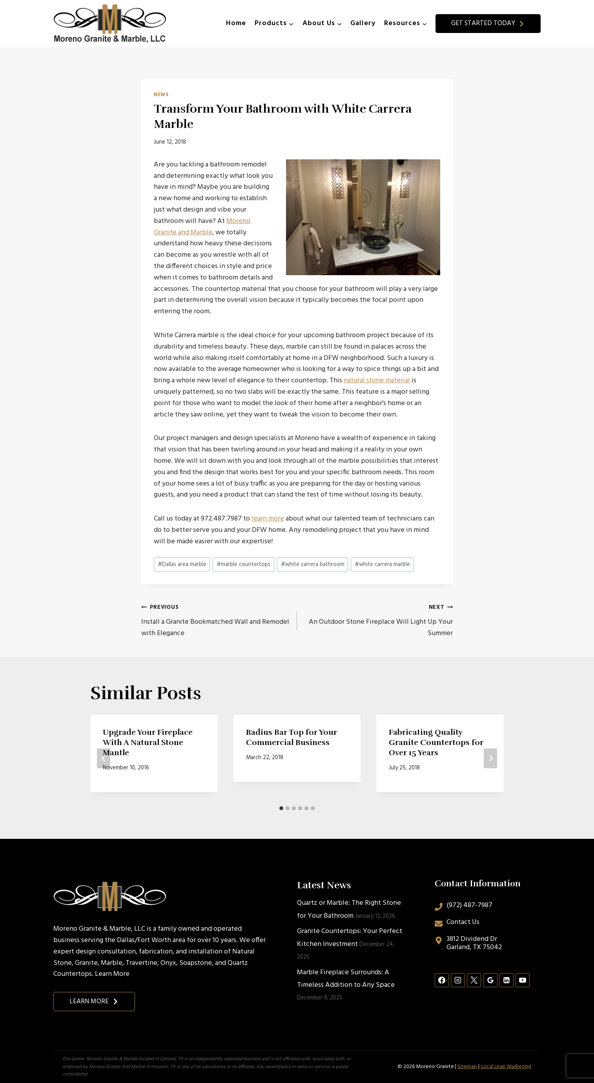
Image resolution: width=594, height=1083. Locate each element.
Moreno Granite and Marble (202, 227)
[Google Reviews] (490, 980)
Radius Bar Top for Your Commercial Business (291, 737)
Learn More (112, 974)
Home (236, 23)
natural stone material (377, 380)
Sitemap (467, 1066)
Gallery (362, 23)
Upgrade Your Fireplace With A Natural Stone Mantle (148, 742)
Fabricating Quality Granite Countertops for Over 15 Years (436, 742)
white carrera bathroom (312, 564)
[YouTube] (523, 980)
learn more (267, 518)
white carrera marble (382, 564)
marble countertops (243, 564)
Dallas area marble (182, 564)
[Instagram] (458, 980)
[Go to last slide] (103, 759)
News (161, 95)
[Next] (490, 759)
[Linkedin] (506, 980)
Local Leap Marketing (506, 1066)
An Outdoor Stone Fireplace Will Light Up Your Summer (378, 620)
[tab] (281, 808)
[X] (474, 980)
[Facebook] (442, 980)
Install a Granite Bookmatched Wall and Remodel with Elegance (215, 620)
